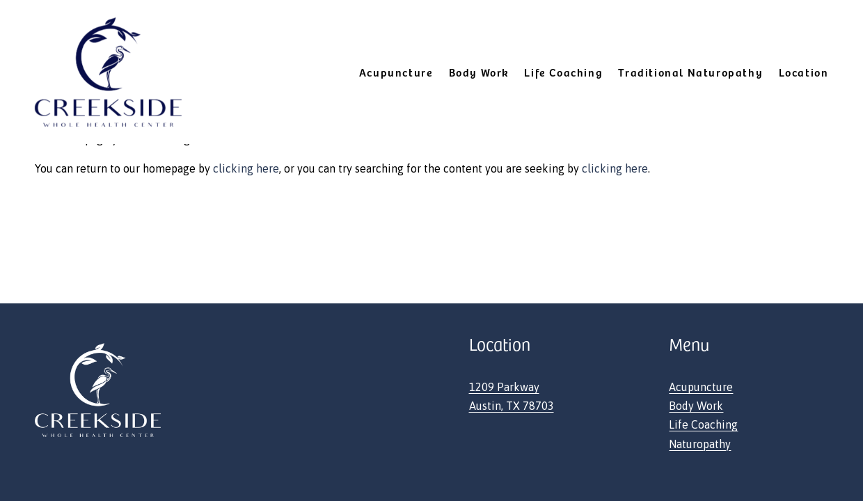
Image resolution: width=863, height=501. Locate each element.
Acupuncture (701, 387)
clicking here (246, 168)
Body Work (696, 405)
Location (804, 71)
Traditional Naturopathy (690, 71)
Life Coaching (563, 71)
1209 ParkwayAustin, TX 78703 (511, 396)
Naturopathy (700, 444)
